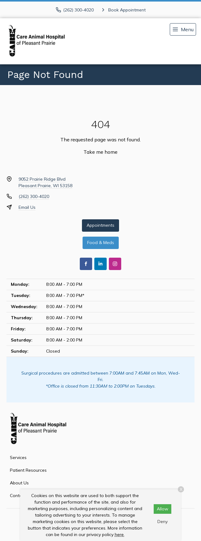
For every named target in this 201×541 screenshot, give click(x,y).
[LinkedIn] (100, 264)
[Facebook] (86, 264)
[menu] (183, 29)
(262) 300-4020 (34, 196)
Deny (162, 521)
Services (18, 457)
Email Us (27, 207)
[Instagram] (115, 264)
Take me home (100, 152)
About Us (19, 483)
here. (120, 534)
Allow (162, 509)
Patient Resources (28, 470)
